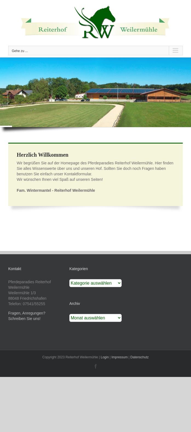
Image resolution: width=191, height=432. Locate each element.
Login (105, 357)
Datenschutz (139, 357)
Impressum (120, 357)
